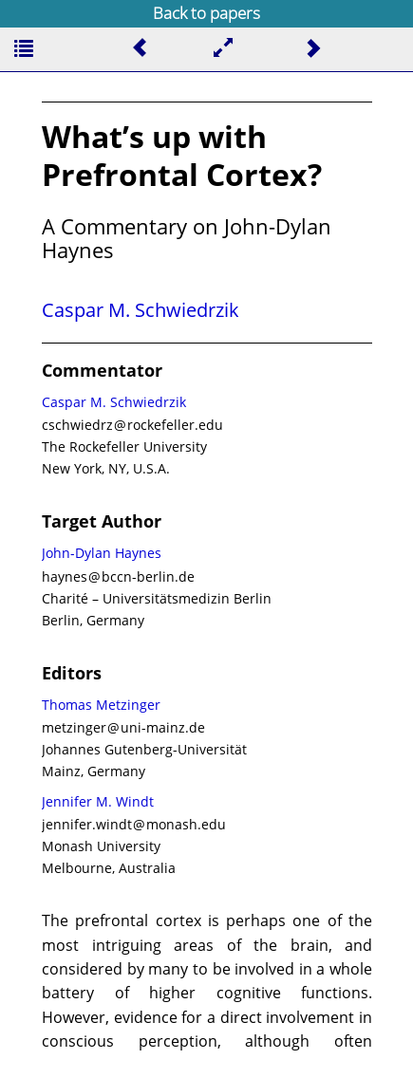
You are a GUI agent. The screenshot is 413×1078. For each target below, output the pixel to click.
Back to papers (206, 13)
